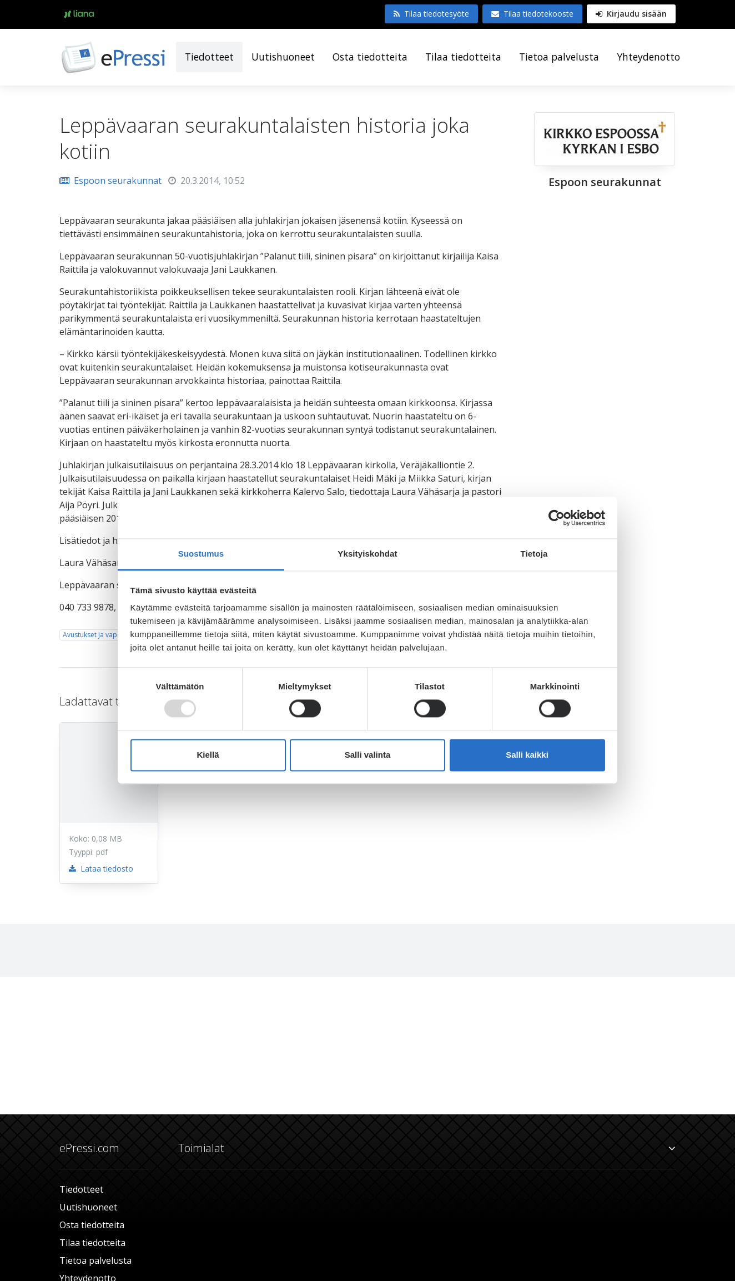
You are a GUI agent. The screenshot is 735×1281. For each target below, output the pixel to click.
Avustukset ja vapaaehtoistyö (108, 634)
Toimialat (427, 1148)
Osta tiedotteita (370, 56)
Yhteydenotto (648, 56)
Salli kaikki (527, 754)
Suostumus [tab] (201, 553)
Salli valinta (368, 754)
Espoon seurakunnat (110, 180)
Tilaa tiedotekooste (532, 13)
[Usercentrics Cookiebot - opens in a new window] (556, 517)
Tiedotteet (209, 56)
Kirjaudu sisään (631, 13)
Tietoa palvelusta (559, 56)
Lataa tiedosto (101, 868)
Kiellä (208, 754)
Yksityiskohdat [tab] (367, 553)
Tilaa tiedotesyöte (431, 13)
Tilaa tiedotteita (463, 56)
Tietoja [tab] (534, 553)
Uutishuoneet (283, 56)
